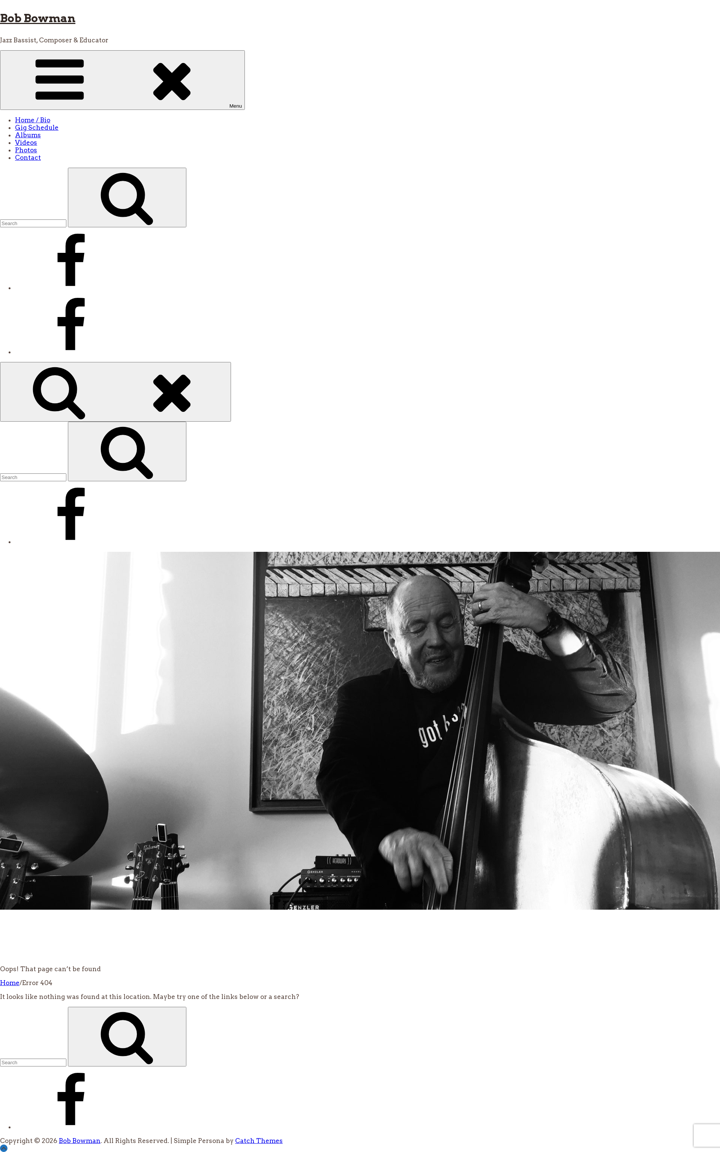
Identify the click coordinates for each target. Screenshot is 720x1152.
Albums (28, 135)
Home (10, 983)
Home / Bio (32, 120)
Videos (26, 142)
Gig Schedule (36, 127)
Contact (28, 157)
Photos (26, 150)
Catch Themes (259, 1140)
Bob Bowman (37, 18)
